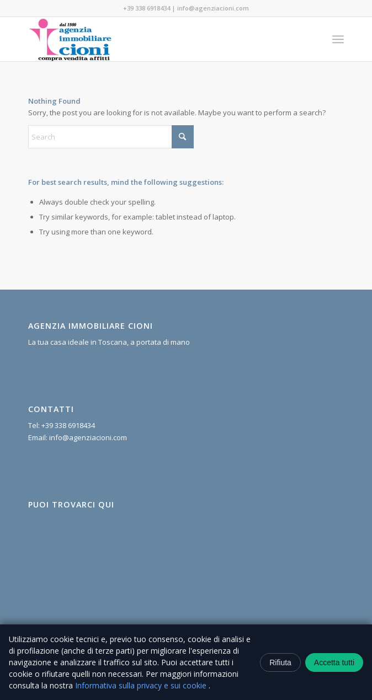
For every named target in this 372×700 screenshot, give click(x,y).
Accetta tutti (334, 662)
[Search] (111, 136)
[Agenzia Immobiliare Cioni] (154, 39)
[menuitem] (338, 39)
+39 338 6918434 (146, 8)
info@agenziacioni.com (213, 8)
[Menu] (338, 39)
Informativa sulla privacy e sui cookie (142, 685)
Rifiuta (280, 662)
